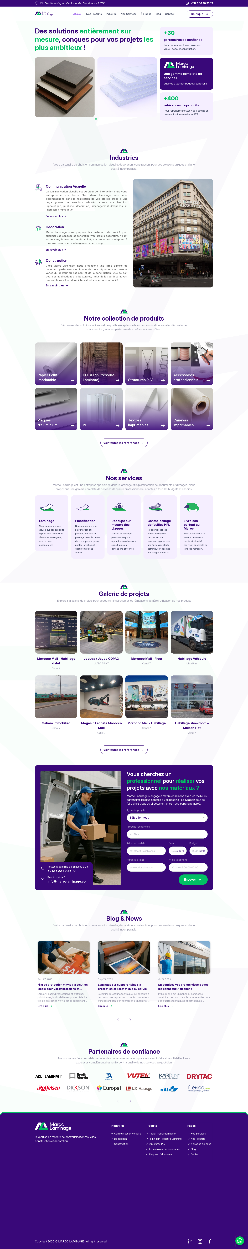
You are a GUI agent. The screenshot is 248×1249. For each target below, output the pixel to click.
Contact (169, 13)
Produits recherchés (138, 826)
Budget (193, 843)
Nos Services (129, 13)
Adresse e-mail (135, 859)
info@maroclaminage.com (68, 881)
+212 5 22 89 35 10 (61, 871)
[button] (96, 119)
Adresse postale (136, 843)
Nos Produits (94, 13)
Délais (172, 843)
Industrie (111, 13)
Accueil (77, 13)
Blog (158, 13)
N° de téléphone (178, 859)
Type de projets (136, 810)
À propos (146, 13)
